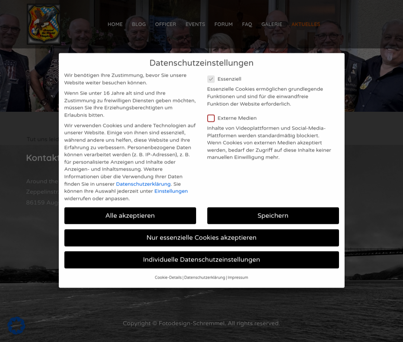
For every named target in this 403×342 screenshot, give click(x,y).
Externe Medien (234, 107)
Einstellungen (171, 181)
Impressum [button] (238, 267)
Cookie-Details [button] (168, 267)
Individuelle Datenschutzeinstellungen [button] (201, 249)
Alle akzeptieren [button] (130, 205)
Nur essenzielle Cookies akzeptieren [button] (202, 227)
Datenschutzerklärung (143, 174)
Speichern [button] (273, 205)
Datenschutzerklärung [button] (204, 267)
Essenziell (226, 68)
